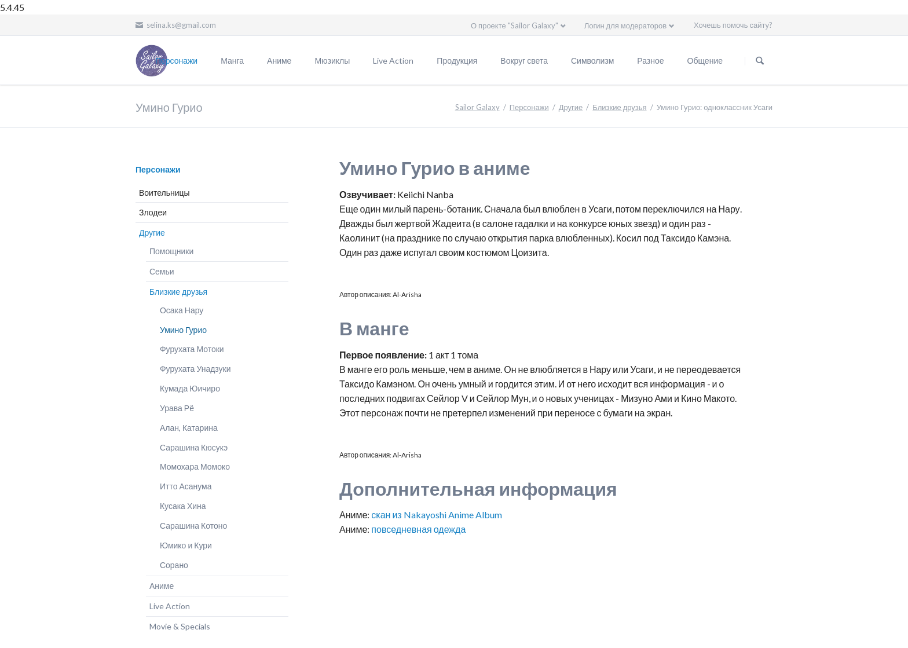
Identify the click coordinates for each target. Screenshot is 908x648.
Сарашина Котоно (193, 525)
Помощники (171, 251)
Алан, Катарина (189, 428)
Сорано (174, 565)
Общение (705, 60)
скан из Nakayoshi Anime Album (436, 514)
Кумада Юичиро (190, 388)
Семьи (161, 271)
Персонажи (176, 60)
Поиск (759, 60)
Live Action (393, 60)
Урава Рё (177, 408)
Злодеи (153, 212)
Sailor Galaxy (477, 107)
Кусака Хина (183, 506)
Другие (571, 107)
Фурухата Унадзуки (195, 369)
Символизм (592, 60)
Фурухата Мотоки (192, 349)
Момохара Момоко (195, 466)
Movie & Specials (179, 626)
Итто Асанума (186, 486)
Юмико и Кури (186, 545)
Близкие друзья (619, 107)
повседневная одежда (418, 528)
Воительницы (164, 192)
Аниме (279, 60)
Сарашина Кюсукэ (194, 447)
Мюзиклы (332, 60)
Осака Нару (181, 310)
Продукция (457, 60)
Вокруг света (524, 60)
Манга (232, 60)
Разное (650, 60)
